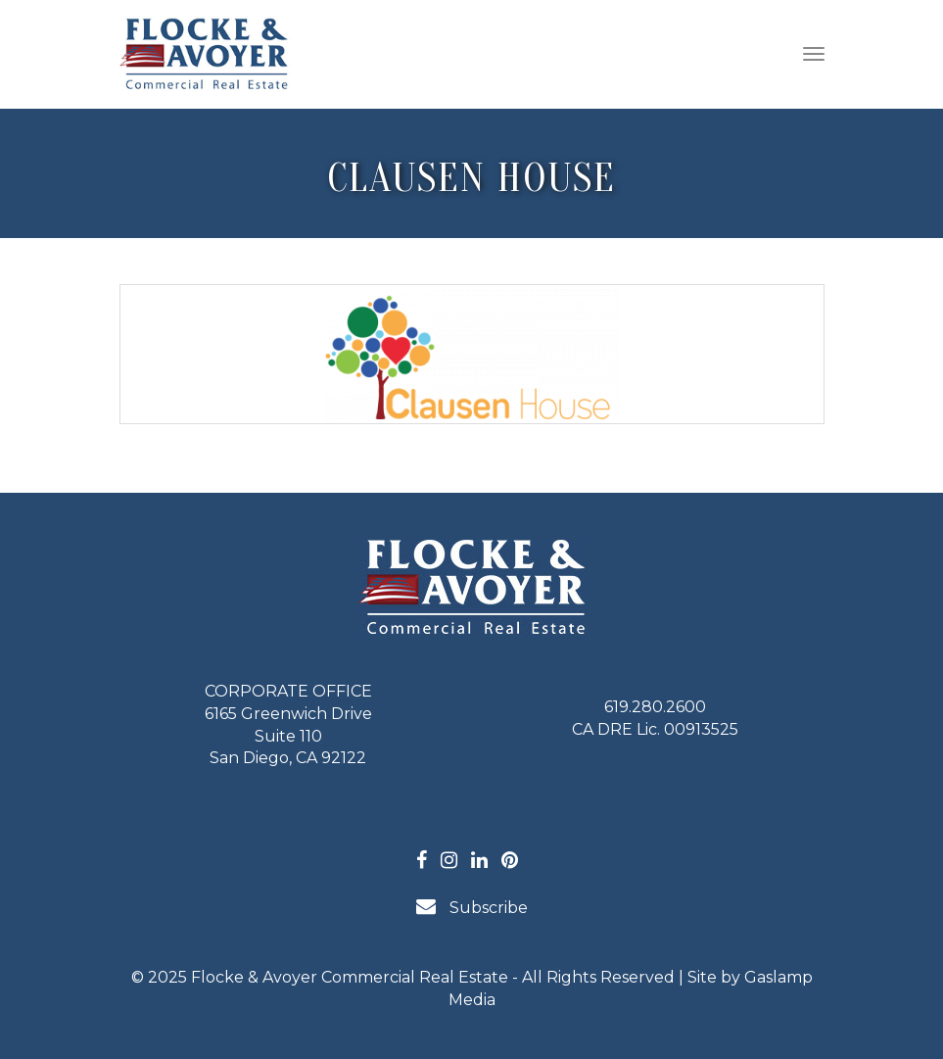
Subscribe (472, 906)
